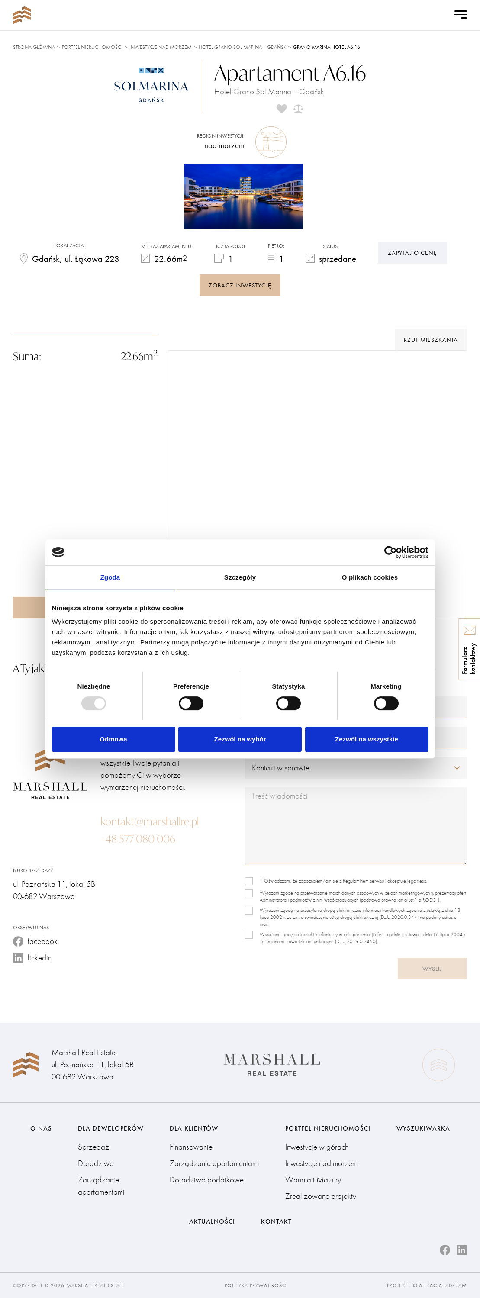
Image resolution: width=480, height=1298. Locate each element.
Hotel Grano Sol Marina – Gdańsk (242, 47)
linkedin (32, 957)
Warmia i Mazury (313, 1179)
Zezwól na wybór (240, 739)
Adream (456, 1285)
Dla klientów (194, 1128)
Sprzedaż (93, 1146)
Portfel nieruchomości (92, 47)
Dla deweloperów (111, 1128)
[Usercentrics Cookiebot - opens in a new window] (390, 552)
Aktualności (212, 1221)
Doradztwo (96, 1163)
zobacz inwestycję (240, 285)
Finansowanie (191, 1146)
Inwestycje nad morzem (160, 47)
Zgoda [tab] (110, 577)
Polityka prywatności (256, 1285)
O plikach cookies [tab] (370, 577)
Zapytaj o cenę (412, 253)
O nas (41, 1128)
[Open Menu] (460, 15)
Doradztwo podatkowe (207, 1179)
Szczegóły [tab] (240, 577)
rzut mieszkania (431, 340)
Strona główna (34, 47)
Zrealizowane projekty (320, 1196)
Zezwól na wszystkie (366, 739)
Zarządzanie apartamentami (101, 1185)
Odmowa (113, 739)
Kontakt (276, 1221)
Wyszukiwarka (423, 1128)
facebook (35, 941)
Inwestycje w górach (316, 1146)
